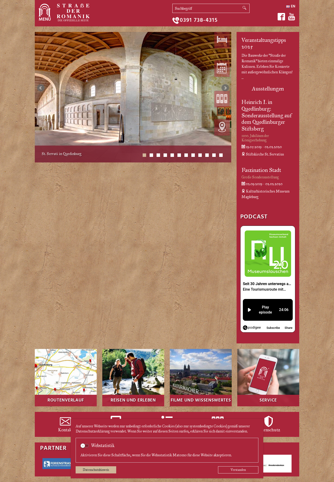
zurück (41, 88)
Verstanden (238, 470)
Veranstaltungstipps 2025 (263, 43)
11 (214, 155)
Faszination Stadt (261, 170)
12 (221, 155)
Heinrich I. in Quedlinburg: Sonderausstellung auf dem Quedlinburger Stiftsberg (266, 115)
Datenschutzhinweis (96, 470)
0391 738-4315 (199, 20)
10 (207, 155)
